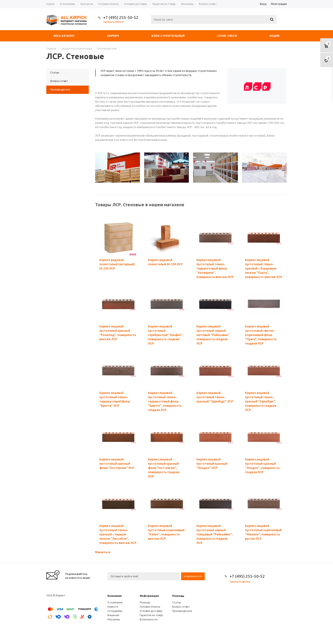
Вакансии (113, 615)
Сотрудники (114, 611)
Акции (274, 35)
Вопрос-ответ (181, 606)
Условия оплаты (150, 606)
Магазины (113, 619)
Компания (114, 595)
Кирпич (113, 35)
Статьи (176, 602)
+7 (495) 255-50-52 (120, 17)
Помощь (178, 595)
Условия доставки (151, 611)
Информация (149, 595)
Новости (112, 606)
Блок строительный (168, 35)
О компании (115, 602)
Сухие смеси (227, 35)
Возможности (148, 619)
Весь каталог (64, 35)
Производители (182, 611)
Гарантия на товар (151, 615)
